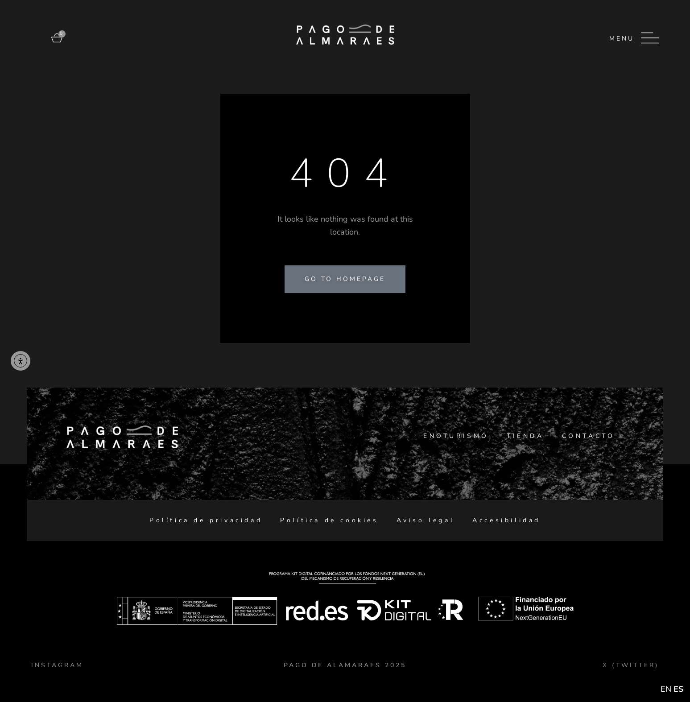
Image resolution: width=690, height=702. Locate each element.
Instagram (57, 665)
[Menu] (650, 38)
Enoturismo (456, 436)
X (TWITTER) (631, 665)
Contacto (588, 436)
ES (678, 689)
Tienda (525, 436)
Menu (621, 38)
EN (666, 689)
